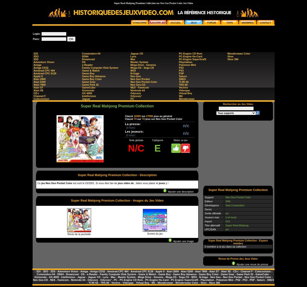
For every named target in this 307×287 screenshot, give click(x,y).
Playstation (185, 62)
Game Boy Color (92, 79)
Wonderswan (186, 98)
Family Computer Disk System (100, 67)
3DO (36, 56)
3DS (36, 59)
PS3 (181, 70)
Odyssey (136, 93)
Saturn (183, 76)
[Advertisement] (188, 36)
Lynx (133, 56)
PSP (181, 73)
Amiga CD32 (41, 67)
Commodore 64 (91, 53)
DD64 (85, 56)
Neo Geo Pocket (140, 79)
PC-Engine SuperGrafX (192, 59)
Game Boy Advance (94, 76)
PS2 (181, 67)
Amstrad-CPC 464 (44, 70)
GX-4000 (87, 93)
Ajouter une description (178, 191)
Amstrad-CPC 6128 (45, 73)
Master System (139, 62)
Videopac (184, 90)
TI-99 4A (184, 81)
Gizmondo (88, 90)
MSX (133, 70)
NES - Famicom (140, 87)
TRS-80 (183, 84)
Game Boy (88, 73)
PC (132, 98)
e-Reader (87, 64)
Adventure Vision (44, 62)
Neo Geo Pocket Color (144, 81)
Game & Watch (91, 70)
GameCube (88, 87)
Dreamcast (88, 59)
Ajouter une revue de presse (250, 264)
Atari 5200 (40, 81)
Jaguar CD (137, 53)
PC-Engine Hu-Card (190, 56)
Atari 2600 (40, 79)
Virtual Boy (185, 93)
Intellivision (89, 96)
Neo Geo (136, 76)
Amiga (37, 64)
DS (84, 62)
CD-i (36, 93)
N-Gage (135, 73)
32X (36, 53)
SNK (228, 201)
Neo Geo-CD (138, 84)
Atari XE (38, 90)
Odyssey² (136, 96)
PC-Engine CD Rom (190, 53)
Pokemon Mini (187, 64)
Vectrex (183, 87)
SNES (182, 79)
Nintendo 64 (138, 90)
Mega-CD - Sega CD (142, 67)
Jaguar (86, 98)
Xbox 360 (232, 59)
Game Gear (89, 81)
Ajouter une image (181, 241)
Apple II (38, 76)
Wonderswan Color (238, 53)
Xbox (230, 56)
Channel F (40, 96)
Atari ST (38, 87)
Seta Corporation (235, 205)
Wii (181, 96)
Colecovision (41, 98)
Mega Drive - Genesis (143, 64)
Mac (133, 59)
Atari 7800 (40, 84)
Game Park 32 (90, 84)
